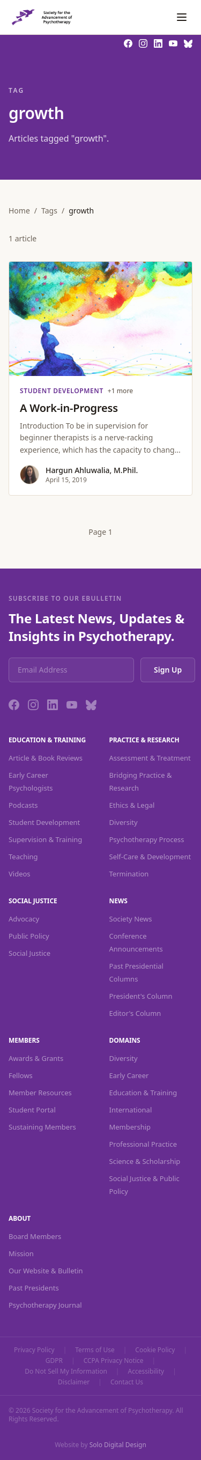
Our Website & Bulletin (46, 1270)
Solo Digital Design (118, 1444)
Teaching (23, 856)
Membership (130, 1127)
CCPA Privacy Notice (114, 1360)
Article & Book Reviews (46, 758)
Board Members (35, 1236)
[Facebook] (14, 704)
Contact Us (126, 1382)
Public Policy (29, 936)
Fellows (21, 1075)
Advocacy (24, 919)
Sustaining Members (42, 1127)
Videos (20, 874)
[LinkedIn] (52, 704)
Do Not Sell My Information (66, 1371)
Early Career (129, 1075)
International (130, 1110)
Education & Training (143, 1092)
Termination (129, 874)
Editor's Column (135, 1013)
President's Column (141, 996)
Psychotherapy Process (146, 839)
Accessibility (146, 1371)
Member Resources (40, 1092)
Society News (130, 919)
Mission (21, 1253)
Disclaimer (74, 1382)
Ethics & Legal (132, 805)
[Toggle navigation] (181, 17)
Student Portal (32, 1110)
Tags (49, 210)
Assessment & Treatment (150, 758)
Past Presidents (34, 1288)
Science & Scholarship (145, 1161)
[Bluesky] (91, 704)
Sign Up (168, 670)
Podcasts (23, 805)
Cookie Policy (155, 1350)
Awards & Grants (36, 1058)
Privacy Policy (34, 1350)
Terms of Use (94, 1350)
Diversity (123, 822)
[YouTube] (71, 704)
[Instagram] (33, 704)
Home (19, 210)
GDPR (54, 1360)
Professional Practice (143, 1144)
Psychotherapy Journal (45, 1305)
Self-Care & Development (150, 856)
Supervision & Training (45, 839)
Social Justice (29, 953)
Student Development (44, 822)
